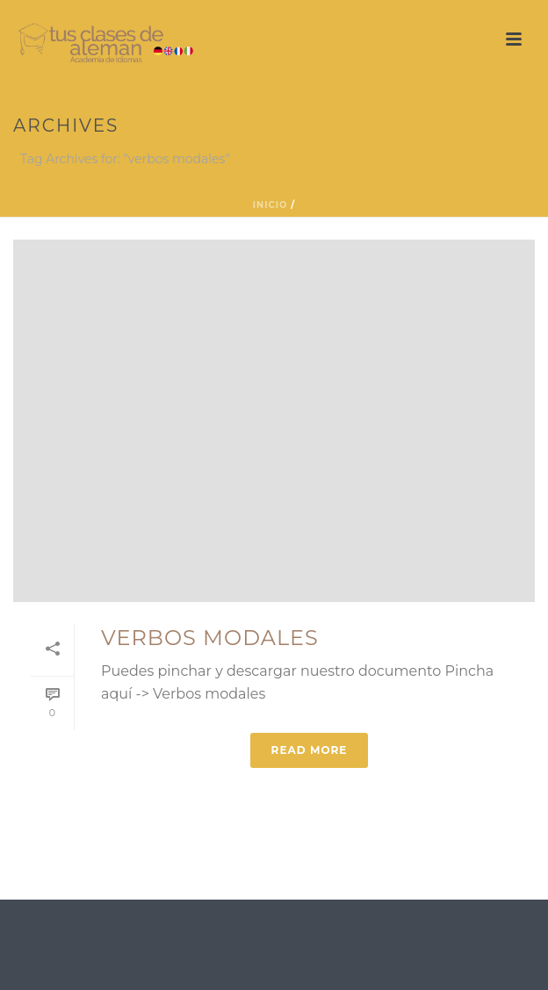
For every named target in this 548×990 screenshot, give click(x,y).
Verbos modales (210, 637)
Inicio (270, 205)
